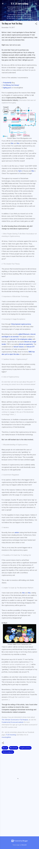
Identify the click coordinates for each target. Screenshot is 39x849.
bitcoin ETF (31, 347)
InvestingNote (6, 737)
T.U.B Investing (19, 3)
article (17, 532)
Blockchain (13, 748)
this (12, 143)
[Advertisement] (19, 818)
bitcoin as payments (26, 344)
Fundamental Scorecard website (13, 722)
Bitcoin (5, 748)
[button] (36, 24)
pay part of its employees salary (21, 339)
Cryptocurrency (25, 748)
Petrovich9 (24, 845)
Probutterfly (7, 83)
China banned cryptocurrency (21, 324)
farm (20, 171)
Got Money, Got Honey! (11, 85)
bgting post (7, 88)
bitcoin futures (19, 347)
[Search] (36, 4)
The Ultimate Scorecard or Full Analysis (15, 720)
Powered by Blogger (19, 841)
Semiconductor (8, 752)
